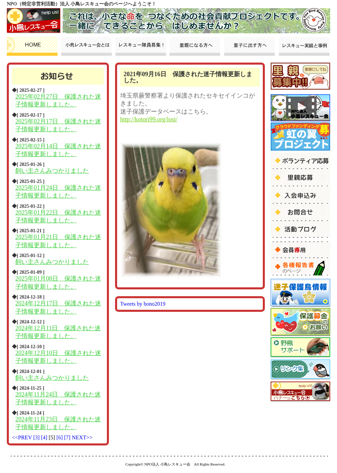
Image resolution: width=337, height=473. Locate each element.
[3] (37, 437)
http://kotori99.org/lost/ (148, 119)
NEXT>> (82, 437)
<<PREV (22, 437)
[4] (45, 437)
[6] (60, 437)
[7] (68, 437)
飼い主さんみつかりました (52, 170)
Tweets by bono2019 (142, 304)
